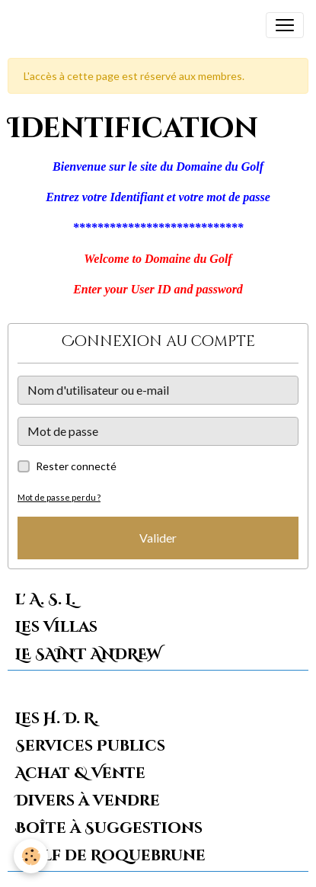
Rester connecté (76, 466)
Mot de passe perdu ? (59, 497)
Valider (158, 537)
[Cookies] (31, 856)
